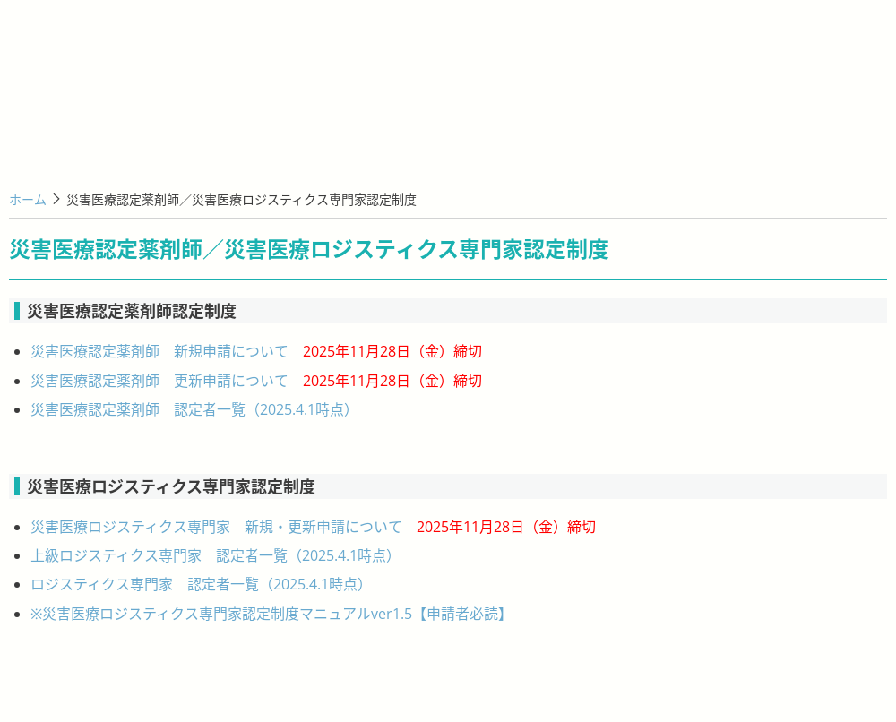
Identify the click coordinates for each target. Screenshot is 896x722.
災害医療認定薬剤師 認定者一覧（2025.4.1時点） (194, 409)
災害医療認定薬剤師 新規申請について (256, 351)
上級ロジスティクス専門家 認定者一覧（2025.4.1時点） (215, 555)
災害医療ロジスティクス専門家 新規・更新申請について (313, 527)
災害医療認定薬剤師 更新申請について (256, 381)
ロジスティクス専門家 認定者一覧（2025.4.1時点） (201, 584)
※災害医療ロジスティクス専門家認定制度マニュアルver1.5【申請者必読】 (271, 613)
